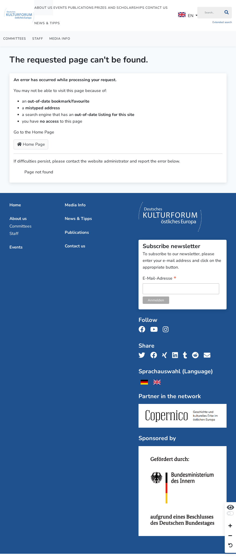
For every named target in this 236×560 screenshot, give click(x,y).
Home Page (31, 144)
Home (15, 205)
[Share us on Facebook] (155, 355)
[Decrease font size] (230, 535)
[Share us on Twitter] (143, 355)
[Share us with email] (208, 355)
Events (60, 8)
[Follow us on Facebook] (143, 329)
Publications (81, 8)
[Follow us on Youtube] (155, 329)
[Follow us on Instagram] (167, 329)
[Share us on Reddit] (196, 355)
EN (186, 15)
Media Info (59, 38)
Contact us (156, 8)
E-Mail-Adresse (159, 279)
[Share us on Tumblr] (186, 355)
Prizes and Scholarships (119, 8)
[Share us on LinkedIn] (176, 355)
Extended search (222, 22)
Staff (37, 38)
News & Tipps (47, 23)
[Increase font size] (230, 526)
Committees (14, 38)
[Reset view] (230, 545)
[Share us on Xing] (166, 355)
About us (43, 8)
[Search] (209, 12)
